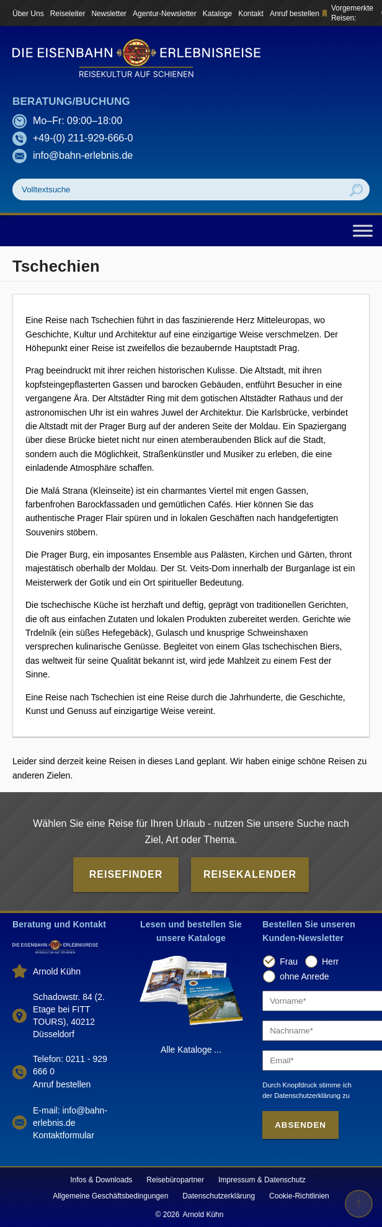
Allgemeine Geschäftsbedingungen (110, 1196)
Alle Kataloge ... (191, 1050)
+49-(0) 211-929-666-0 (83, 138)
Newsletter (109, 13)
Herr (330, 961)
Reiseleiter (68, 13)
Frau (289, 961)
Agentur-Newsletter (165, 13)
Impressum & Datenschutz (262, 1180)
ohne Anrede (304, 976)
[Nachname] (316, 1030)
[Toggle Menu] (363, 230)
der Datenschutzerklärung (301, 1095)
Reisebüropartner (175, 1180)
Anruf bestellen (294, 13)
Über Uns (28, 13)
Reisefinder (126, 874)
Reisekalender (249, 874)
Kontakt (251, 13)
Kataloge (217, 13)
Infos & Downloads (101, 1180)
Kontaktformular (63, 1135)
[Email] (316, 1060)
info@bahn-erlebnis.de (83, 155)
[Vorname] (316, 1001)
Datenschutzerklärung (218, 1196)
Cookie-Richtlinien (299, 1196)
